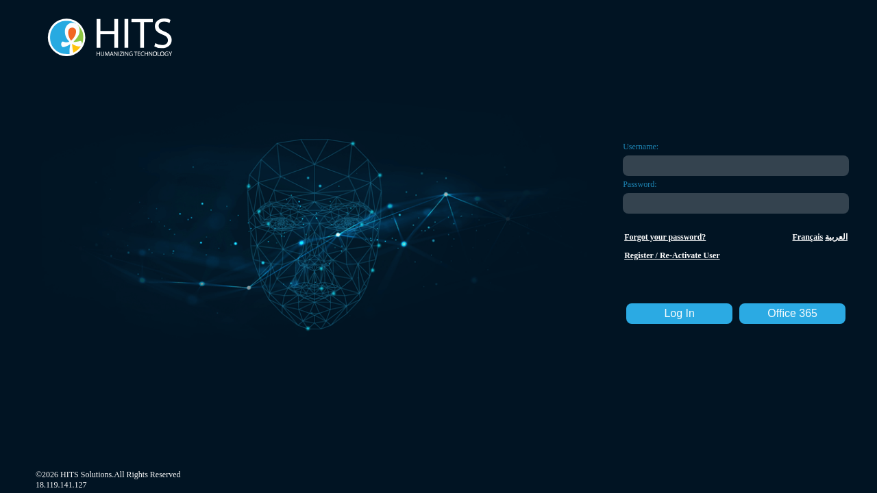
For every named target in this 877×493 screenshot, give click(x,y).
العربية (836, 237)
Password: (639, 184)
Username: (640, 146)
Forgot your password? (665, 237)
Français (808, 237)
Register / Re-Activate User (671, 255)
